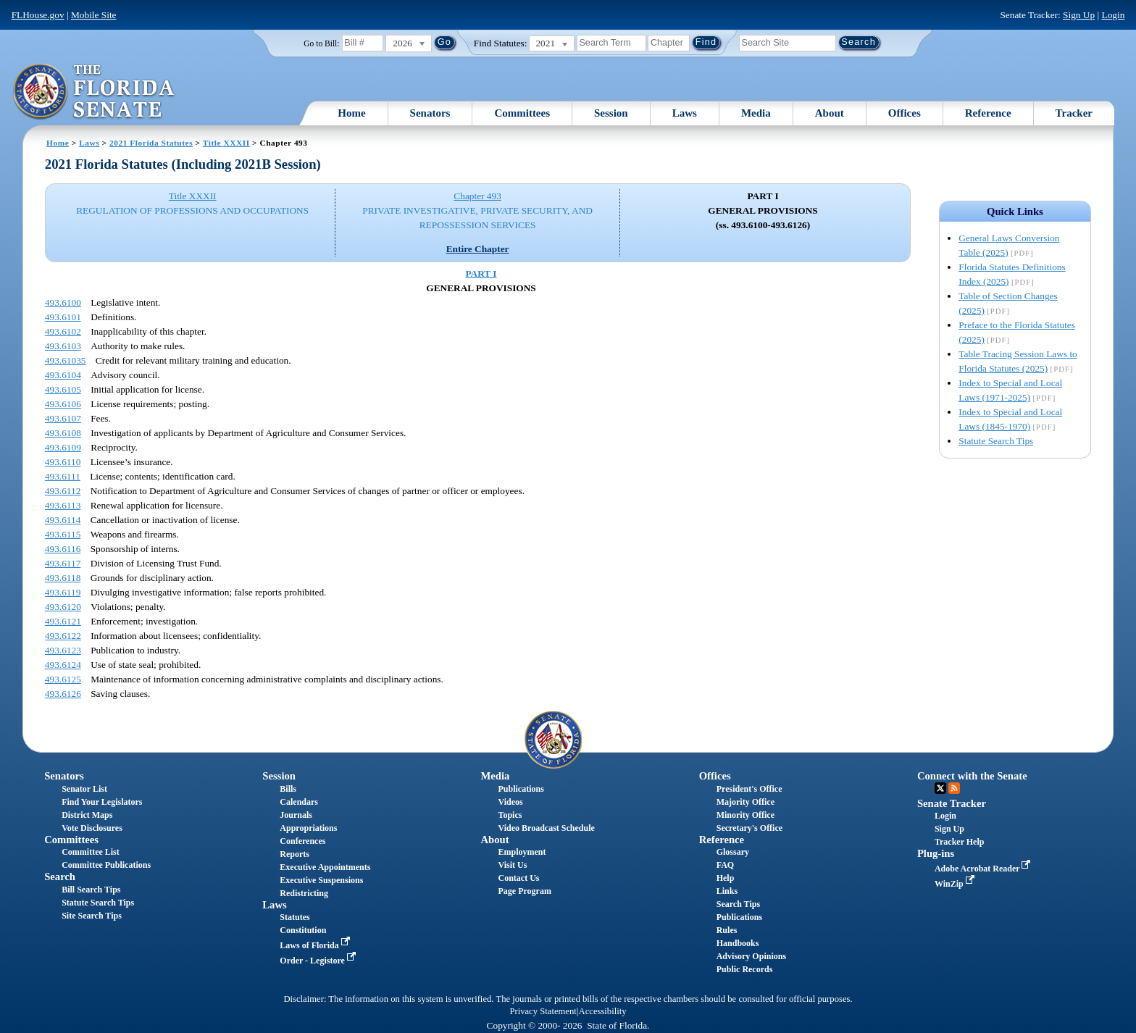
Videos (510, 802)
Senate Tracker (951, 803)
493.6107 (63, 418)
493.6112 (63, 490)
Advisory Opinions (751, 956)
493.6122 (63, 635)
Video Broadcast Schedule (546, 828)
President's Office (749, 789)
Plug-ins (935, 853)
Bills (288, 789)
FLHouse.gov (38, 14)
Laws (684, 113)
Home (351, 113)
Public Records (745, 969)
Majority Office (745, 802)
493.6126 (63, 693)
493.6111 (62, 476)
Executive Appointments (325, 867)
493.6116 (63, 548)
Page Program (524, 891)
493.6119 (63, 592)
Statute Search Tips (995, 440)
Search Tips (738, 904)
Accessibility (603, 1011)
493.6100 (63, 302)
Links (727, 891)
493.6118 (63, 577)
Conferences (302, 841)
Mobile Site (94, 14)
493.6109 (63, 447)
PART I (480, 273)
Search (59, 876)
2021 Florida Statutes (151, 142)
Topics (510, 815)
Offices (904, 113)
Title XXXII (226, 142)
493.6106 (63, 403)
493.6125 (63, 679)
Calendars (299, 802)
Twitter (940, 788)
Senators (430, 113)
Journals (296, 815)
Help (726, 878)
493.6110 (63, 461)
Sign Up (1079, 14)
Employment (522, 852)
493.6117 (63, 563)
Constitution (303, 930)
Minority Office (745, 815)
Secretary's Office (749, 828)
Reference (988, 113)
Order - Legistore (319, 960)
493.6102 (63, 331)
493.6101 (63, 316)
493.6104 (63, 374)
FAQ (725, 865)
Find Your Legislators (102, 802)
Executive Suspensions (321, 880)
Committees (522, 113)
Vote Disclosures (92, 828)
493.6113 (63, 505)
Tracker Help (960, 842)
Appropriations (308, 828)
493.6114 (63, 519)
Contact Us (519, 878)
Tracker (1074, 113)
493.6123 (63, 650)
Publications (521, 789)
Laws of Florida (316, 945)
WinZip (956, 884)
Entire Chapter (477, 248)
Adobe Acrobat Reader (984, 868)
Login (1112, 14)
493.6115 (63, 534)
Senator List (84, 789)
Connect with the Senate (972, 776)
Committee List (91, 852)
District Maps (87, 815)
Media (756, 113)
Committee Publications (106, 865)
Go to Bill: (321, 43)
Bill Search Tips (91, 889)
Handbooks (738, 943)
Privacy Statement (542, 1011)
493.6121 (63, 621)
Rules (727, 930)
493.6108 (63, 432)
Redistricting (304, 893)
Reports (294, 854)
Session (611, 113)
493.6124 (63, 664)
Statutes (294, 917)
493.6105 (63, 389)
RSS (954, 788)
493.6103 (63, 345)
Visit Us (512, 865)
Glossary (733, 852)
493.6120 (63, 606)
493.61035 (65, 360)
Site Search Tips (92, 916)
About (829, 113)
